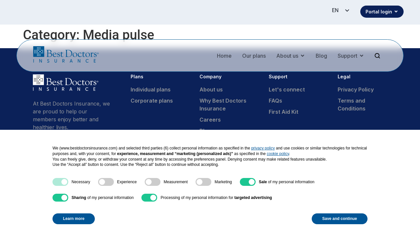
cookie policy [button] (278, 153)
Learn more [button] (73, 218)
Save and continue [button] (339, 218)
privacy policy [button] (263, 148)
